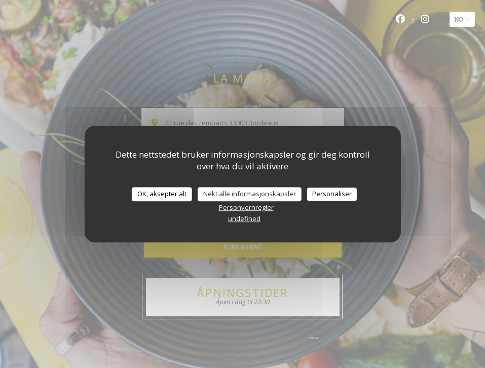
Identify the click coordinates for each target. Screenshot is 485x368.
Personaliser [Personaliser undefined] (332, 193)
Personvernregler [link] (246, 207)
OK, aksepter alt (161, 193)
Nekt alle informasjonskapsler (249, 193)
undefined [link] (244, 218)
